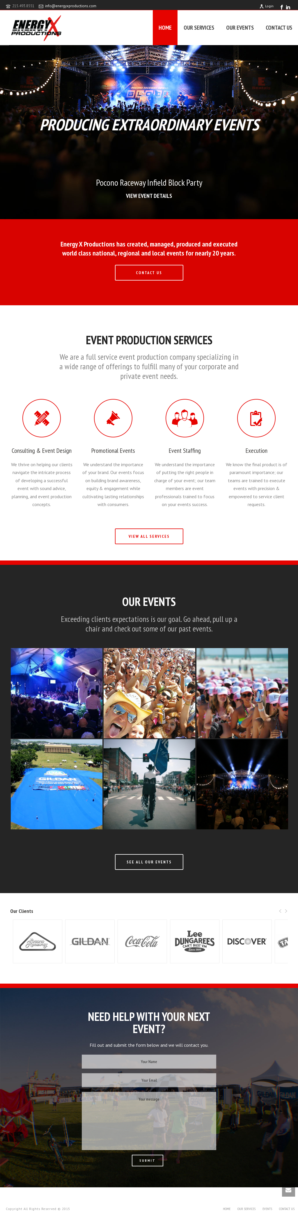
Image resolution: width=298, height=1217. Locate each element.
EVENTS (267, 1209)
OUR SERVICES (199, 27)
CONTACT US (279, 27)
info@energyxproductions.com (70, 5)
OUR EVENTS (240, 27)
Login (266, 6)
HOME (165, 27)
